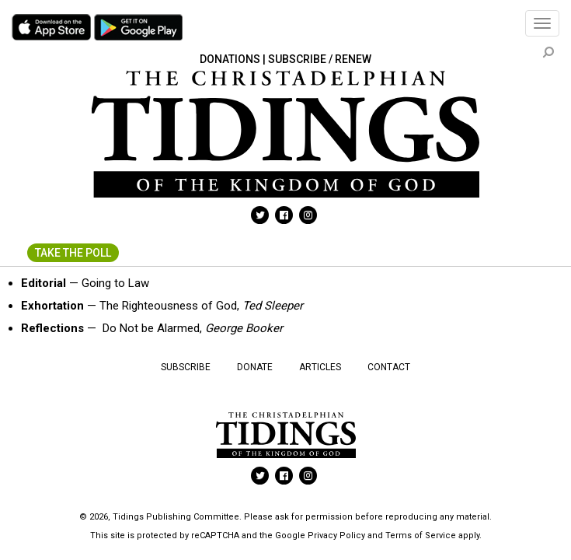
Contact (388, 367)
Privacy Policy (336, 535)
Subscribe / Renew (319, 59)
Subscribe (186, 367)
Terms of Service (420, 535)
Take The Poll (73, 253)
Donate (255, 367)
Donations (230, 59)
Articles (320, 367)
